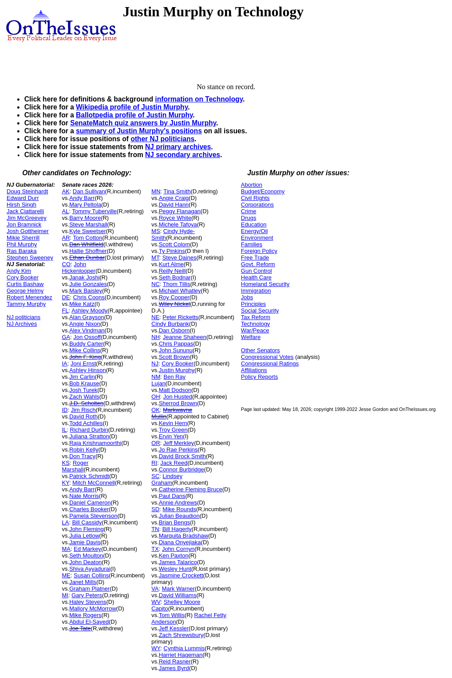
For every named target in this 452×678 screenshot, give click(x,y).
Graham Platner (89, 588)
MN (155, 191)
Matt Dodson (175, 390)
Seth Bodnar (175, 277)
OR (155, 443)
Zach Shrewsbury (181, 635)
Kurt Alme (171, 264)
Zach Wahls (84, 396)
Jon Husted (177, 396)
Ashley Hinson (87, 370)
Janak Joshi (84, 277)
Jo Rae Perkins (178, 449)
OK (155, 410)
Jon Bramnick (24, 224)
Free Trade (255, 257)
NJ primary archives (178, 147)
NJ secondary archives (182, 154)
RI (154, 463)
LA (65, 522)
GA (66, 337)
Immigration (256, 290)
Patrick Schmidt (89, 476)
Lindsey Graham (166, 479)
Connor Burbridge (181, 469)
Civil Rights (255, 198)
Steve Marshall (88, 224)
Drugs (248, 218)
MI (65, 595)
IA (64, 363)
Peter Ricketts (180, 317)
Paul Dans (172, 496)
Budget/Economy (263, 191)
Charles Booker (89, 509)
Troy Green (173, 429)
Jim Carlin (82, 376)
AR (66, 237)
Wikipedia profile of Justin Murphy (132, 107)
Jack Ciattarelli (25, 211)
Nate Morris (84, 496)
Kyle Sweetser (87, 231)
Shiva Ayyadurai (89, 568)
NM (155, 376)
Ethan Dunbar (87, 257)
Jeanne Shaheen (184, 337)
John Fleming (86, 529)
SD (155, 509)
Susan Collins (91, 575)
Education (254, 224)
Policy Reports (259, 376)
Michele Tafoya (178, 224)
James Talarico (178, 562)
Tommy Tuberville (94, 211)
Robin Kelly (83, 449)
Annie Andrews (178, 502)
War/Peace (255, 330)
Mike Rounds (179, 509)
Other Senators (260, 350)
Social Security (260, 310)
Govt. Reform (258, 264)
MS (155, 231)
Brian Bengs (174, 522)
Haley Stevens (87, 602)
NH (155, 337)
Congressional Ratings (270, 363)
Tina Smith (177, 191)
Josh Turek (83, 390)
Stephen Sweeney (30, 257)
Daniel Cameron (90, 502)
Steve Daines (179, 257)
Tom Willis (172, 615)
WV (155, 602)
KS (65, 463)
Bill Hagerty (177, 529)
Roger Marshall (75, 466)
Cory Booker (22, 277)
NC (155, 284)
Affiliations (254, 370)
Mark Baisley (85, 290)
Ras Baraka (22, 251)
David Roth (83, 416)
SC (155, 476)
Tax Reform (255, 317)
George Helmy (25, 290)
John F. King (85, 357)
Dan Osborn (174, 330)
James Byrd (174, 668)
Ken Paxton (173, 555)
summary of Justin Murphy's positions (139, 131)
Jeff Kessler (174, 628)
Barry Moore (85, 218)
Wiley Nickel (174, 304)
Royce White (175, 218)
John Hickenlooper (78, 267)
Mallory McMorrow (92, 608)
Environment (257, 237)
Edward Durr (23, 198)
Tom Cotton (87, 237)
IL (64, 429)
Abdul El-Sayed (89, 621)
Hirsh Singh (21, 204)
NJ (154, 363)
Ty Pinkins (172, 251)
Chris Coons (89, 297)
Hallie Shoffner (88, 251)
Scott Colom (174, 244)
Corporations (257, 204)
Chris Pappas (176, 343)
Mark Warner (178, 588)
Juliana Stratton (89, 436)
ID (65, 410)
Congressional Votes (267, 357)
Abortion (251, 184)
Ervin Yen (171, 436)
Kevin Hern (173, 423)
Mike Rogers (85, 615)
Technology (255, 323)
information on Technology (199, 99)
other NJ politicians (163, 139)
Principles (253, 304)
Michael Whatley (180, 290)
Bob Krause (84, 383)
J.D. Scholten (86, 403)
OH (155, 396)
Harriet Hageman (181, 655)
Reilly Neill (172, 270)
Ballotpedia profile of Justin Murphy (134, 115)
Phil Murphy (22, 244)
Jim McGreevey (26, 218)
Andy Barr (82, 198)
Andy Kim (19, 270)
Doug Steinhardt (27, 191)
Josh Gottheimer (28, 231)
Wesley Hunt (175, 568)
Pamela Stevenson (93, 515)
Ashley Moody (90, 310)
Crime (248, 211)
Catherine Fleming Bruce (190, 489)
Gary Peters (87, 595)
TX (155, 549)
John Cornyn (178, 549)
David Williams (177, 595)
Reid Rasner (175, 661)
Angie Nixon (84, 323)
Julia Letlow (84, 535)
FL (65, 310)
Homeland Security (265, 284)
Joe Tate (80, 628)
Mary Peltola (85, 204)
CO (66, 264)
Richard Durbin (89, 429)
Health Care (256, 277)
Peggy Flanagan (180, 211)
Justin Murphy (177, 370)
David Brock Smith (182, 456)
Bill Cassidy (87, 522)
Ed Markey (87, 549)
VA (154, 588)
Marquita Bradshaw (183, 535)
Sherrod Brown (178, 403)
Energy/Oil (254, 231)
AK (65, 191)
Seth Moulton (86, 555)
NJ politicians (24, 317)
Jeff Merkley (178, 443)
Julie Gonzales (88, 284)
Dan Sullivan (89, 191)
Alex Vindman (87, 330)
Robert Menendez (29, 297)
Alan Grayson (86, 317)
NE (155, 317)
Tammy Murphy (26, 304)
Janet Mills (82, 582)
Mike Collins (84, 350)
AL (65, 211)
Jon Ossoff (87, 337)
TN (155, 529)
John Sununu (176, 350)
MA (66, 549)
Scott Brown (174, 357)
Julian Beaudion (179, 515)
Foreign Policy (259, 251)
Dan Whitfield (86, 244)
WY (155, 648)
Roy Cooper (174, 297)
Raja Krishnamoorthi (95, 443)
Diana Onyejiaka (180, 542)
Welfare (251, 337)
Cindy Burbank (170, 323)
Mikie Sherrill (23, 237)
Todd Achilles (86, 423)
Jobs (247, 297)
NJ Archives (22, 323)
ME (66, 575)
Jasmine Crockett (181, 575)
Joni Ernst (83, 363)
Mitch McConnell (93, 482)
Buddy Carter (86, 343)
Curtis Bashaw (25, 284)
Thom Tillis (176, 284)
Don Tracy (82, 456)
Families (251, 244)
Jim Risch (83, 410)
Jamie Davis (85, 542)
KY (65, 482)
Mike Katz (81, 304)
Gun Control (256, 270)
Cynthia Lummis (184, 648)
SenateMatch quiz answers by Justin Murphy (143, 123)
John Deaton (85, 562)
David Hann (174, 204)
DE (66, 297)
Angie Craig (174, 198)
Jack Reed (173, 463)
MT (155, 257)
